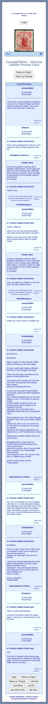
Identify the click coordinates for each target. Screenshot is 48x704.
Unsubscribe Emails (19, 699)
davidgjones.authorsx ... (20, 155)
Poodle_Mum (27, 163)
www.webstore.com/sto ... (20, 477)
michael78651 (28, 88)
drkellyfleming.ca (24, 205)
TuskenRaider (28, 336)
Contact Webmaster (17, 697)
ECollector (26, 593)
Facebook (33, 699)
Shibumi (25, 128)
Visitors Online (32, 697)
